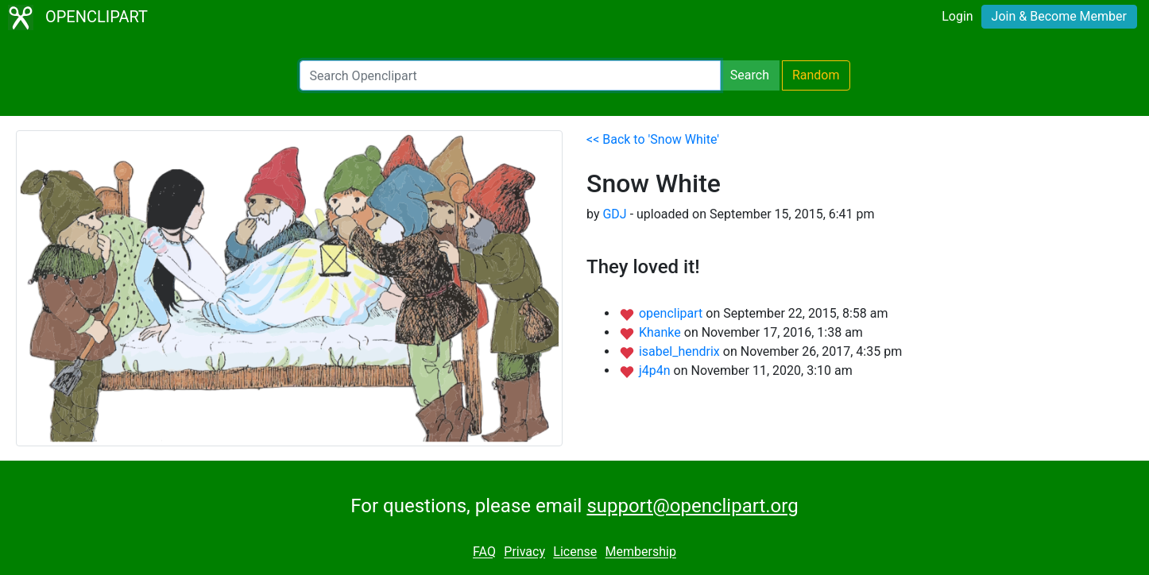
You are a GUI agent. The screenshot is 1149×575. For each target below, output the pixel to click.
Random (816, 75)
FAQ (484, 552)
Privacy (524, 552)
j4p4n (656, 370)
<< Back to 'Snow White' (652, 139)
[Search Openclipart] (510, 75)
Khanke (661, 332)
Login (957, 16)
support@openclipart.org (692, 506)
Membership (640, 552)
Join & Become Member (1059, 16)
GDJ (614, 214)
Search (749, 75)
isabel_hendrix (681, 351)
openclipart (672, 313)
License (575, 552)
